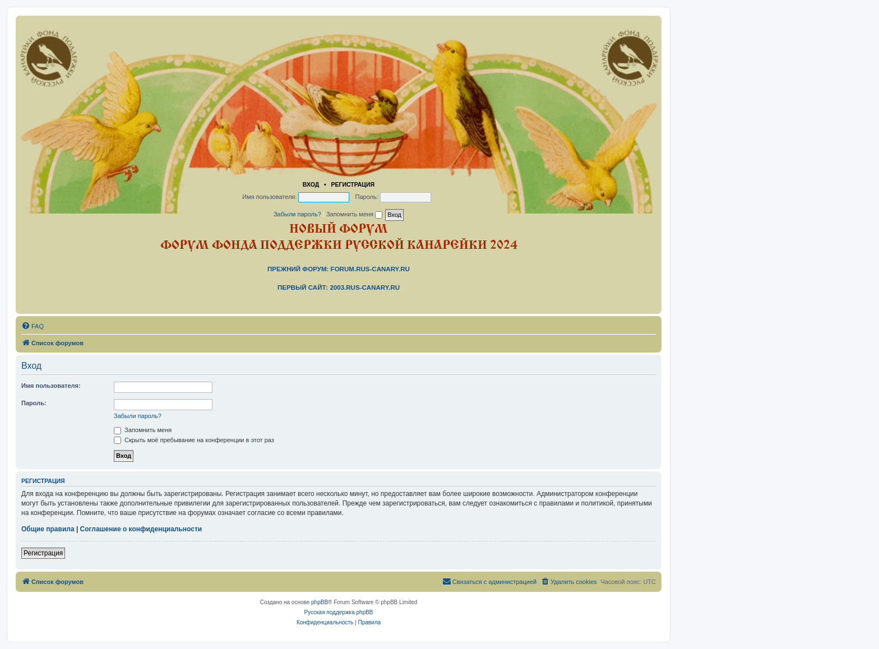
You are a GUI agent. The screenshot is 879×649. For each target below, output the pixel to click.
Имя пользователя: (51, 385)
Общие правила (48, 529)
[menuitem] (32, 326)
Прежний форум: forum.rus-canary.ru (338, 269)
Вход (311, 184)
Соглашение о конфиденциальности (141, 529)
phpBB (319, 602)
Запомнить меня (354, 214)
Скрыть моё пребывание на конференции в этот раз (194, 440)
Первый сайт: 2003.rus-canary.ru (338, 287)
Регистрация (352, 184)
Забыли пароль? (297, 214)
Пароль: (34, 403)
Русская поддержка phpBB (338, 612)
